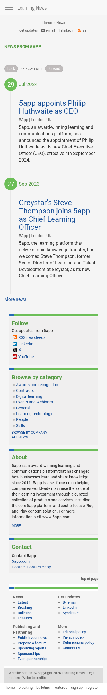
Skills (20, 425)
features (60, 687)
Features (25, 618)
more (16, 526)
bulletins (43, 687)
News (60, 23)
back (11, 69)
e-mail (48, 30)
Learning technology (34, 413)
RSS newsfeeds (31, 337)
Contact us (71, 648)
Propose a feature (32, 643)
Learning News (32, 7)
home (10, 687)
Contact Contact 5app (31, 567)
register (92, 687)
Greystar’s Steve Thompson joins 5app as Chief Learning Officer (54, 214)
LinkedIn (66, 30)
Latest (23, 602)
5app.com (21, 561)
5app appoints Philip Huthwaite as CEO (52, 107)
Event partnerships (33, 659)
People (22, 419)
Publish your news (32, 637)
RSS (82, 30)
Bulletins (25, 613)
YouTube (26, 356)
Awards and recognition (37, 384)
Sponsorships (29, 653)
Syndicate (71, 613)
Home (47, 23)
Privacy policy (74, 637)
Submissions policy (78, 642)
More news (15, 299)
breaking (26, 687)
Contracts (25, 390)
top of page (88, 579)
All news (20, 437)
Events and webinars (34, 402)
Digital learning (29, 396)
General (23, 408)
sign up (77, 687)
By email (69, 602)
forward (54, 69)
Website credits (34, 678)
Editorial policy (74, 632)
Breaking (25, 607)
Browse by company (29, 433)
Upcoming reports (32, 648)
